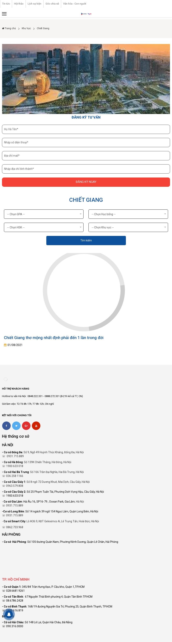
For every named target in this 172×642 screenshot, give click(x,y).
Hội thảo (19, 3)
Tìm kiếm (86, 240)
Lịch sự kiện (34, 3)
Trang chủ (9, 28)
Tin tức (6, 3)
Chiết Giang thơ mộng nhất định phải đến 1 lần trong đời (54, 337)
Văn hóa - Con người (74, 3)
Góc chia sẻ (52, 3)
